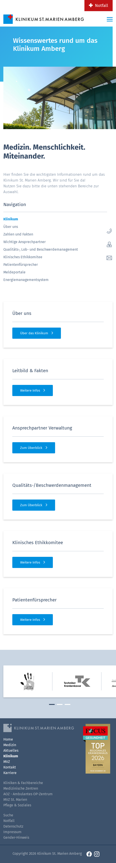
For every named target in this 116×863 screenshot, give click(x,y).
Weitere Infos (30, 390)
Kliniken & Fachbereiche (23, 783)
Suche (8, 815)
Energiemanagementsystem (26, 280)
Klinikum (10, 219)
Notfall (101, 5)
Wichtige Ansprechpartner (24, 242)
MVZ (6, 762)
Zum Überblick (31, 448)
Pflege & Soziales (17, 805)
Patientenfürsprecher (20, 264)
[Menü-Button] (110, 19)
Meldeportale (14, 272)
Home (8, 739)
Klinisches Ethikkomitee (22, 257)
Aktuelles (10, 750)
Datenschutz (13, 826)
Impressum (12, 832)
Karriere (10, 773)
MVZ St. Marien (15, 799)
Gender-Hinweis (16, 837)
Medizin (9, 745)
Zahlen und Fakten (18, 234)
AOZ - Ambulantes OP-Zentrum (28, 794)
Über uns (10, 227)
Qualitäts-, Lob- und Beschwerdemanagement (40, 249)
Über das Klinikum (34, 333)
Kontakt (9, 767)
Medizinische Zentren (20, 788)
